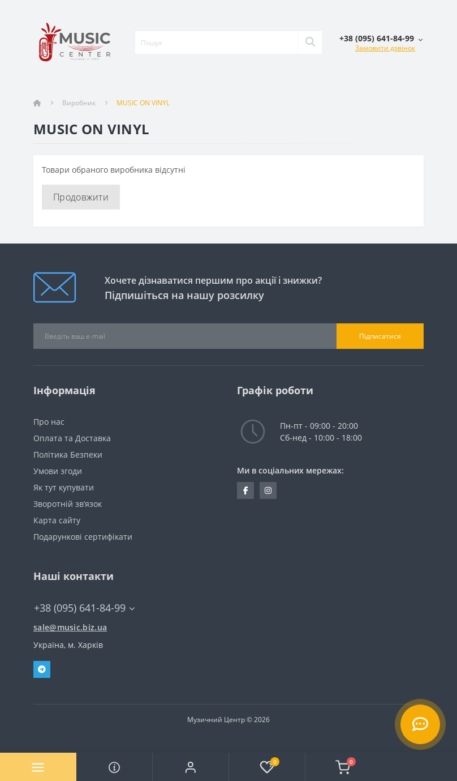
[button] (190, 767)
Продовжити (81, 197)
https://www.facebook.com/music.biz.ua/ (245, 490)
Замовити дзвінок (385, 48)
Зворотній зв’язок (67, 503)
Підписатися (380, 336)
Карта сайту (56, 520)
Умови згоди (57, 471)
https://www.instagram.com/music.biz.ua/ (268, 490)
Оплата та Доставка (72, 438)
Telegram (42, 669)
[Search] (310, 42)
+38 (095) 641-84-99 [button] (84, 607)
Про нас (48, 421)
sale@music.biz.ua (70, 627)
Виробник (79, 103)
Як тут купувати (63, 487)
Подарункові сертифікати (82, 536)
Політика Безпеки (67, 454)
